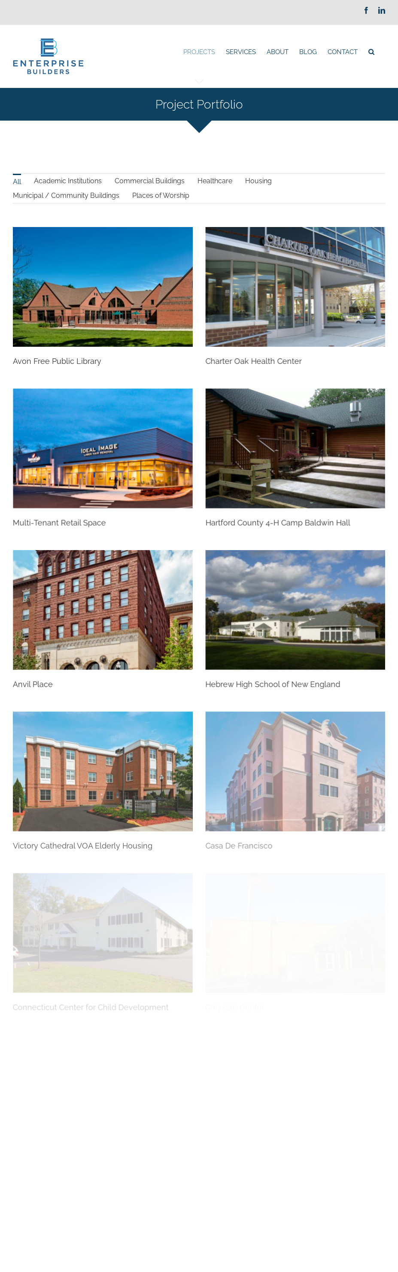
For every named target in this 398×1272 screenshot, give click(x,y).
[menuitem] (199, 52)
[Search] (371, 52)
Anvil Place (45, 664)
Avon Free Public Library (57, 361)
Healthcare (214, 181)
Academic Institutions (68, 181)
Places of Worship (160, 195)
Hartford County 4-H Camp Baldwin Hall (258, 518)
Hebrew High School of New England (279, 664)
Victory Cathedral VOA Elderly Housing (82, 822)
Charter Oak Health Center (247, 361)
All (17, 182)
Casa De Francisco (232, 822)
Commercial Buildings (150, 181)
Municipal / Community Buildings (66, 195)
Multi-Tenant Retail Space (84, 506)
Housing (258, 181)
